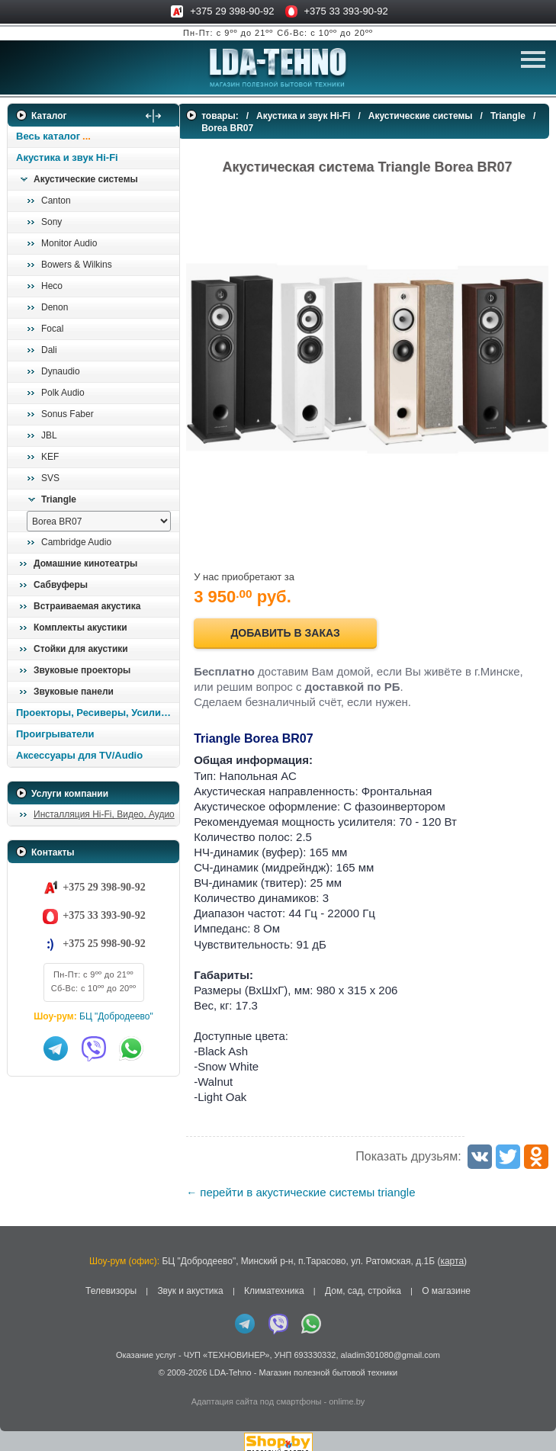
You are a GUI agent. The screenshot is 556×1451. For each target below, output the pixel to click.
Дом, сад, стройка (363, 1281)
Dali (49, 350)
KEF (50, 456)
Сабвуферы (61, 584)
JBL (49, 435)
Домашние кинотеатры (85, 563)
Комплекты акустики (80, 627)
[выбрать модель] (99, 521)
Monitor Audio (69, 243)
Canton (56, 200)
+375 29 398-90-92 (232, 11)
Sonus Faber (67, 414)
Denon (54, 307)
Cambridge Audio (76, 542)
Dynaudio (60, 371)
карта (452, 1252)
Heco (52, 286)
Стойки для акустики (81, 649)
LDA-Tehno (231, 1363)
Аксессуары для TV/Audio (79, 755)
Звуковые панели (74, 691)
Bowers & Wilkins (76, 264)
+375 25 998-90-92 (104, 943)
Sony (51, 222)
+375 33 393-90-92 (346, 11)
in (21, 1375)
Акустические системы (86, 179)
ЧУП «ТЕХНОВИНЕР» (227, 1346)
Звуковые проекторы (82, 670)
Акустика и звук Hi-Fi (67, 157)
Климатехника (274, 1281)
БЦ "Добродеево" (116, 1016)
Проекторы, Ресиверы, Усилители (97, 712)
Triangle (58, 499)
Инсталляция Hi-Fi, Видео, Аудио (104, 814)
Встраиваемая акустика (87, 606)
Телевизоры (111, 1281)
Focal (52, 328)
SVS (50, 478)
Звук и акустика (190, 1281)
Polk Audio (63, 392)
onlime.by (347, 1392)
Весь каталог (48, 136)
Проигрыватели (55, 734)
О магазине (446, 1281)
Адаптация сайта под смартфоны (256, 1392)
